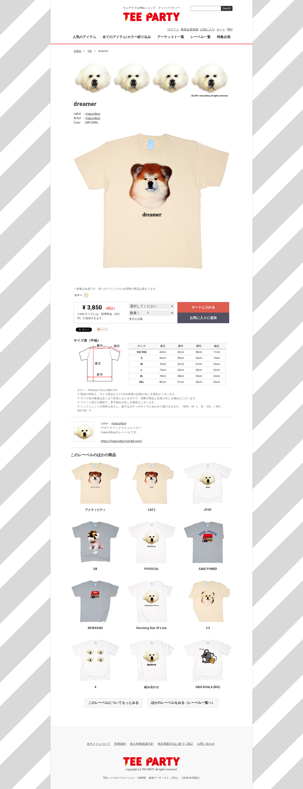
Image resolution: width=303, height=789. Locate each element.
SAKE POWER (208, 568)
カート (221, 29)
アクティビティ (95, 509)
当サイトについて (98, 743)
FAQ (230, 29)
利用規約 (120, 743)
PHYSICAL (151, 568)
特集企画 (223, 37)
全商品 (77, 51)
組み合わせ (151, 687)
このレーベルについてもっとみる (113, 702)
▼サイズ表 (136, 318)
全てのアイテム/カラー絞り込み (126, 37)
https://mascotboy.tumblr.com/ (121, 441)
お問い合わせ (206, 743)
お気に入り (207, 29)
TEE (90, 51)
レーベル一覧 (200, 37)
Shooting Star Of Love (151, 627)
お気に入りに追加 (203, 318)
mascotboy (92, 113)
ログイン (173, 29)
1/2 (208, 627)
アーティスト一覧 (170, 37)
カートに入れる (203, 307)
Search (227, 8)
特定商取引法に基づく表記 (175, 743)
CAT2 (151, 509)
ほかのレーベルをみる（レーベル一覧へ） (183, 702)
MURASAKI (95, 627)
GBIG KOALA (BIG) (207, 687)
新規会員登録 (189, 29)
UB (95, 568)
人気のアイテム (84, 37)
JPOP (208, 509)
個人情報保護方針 (142, 743)
